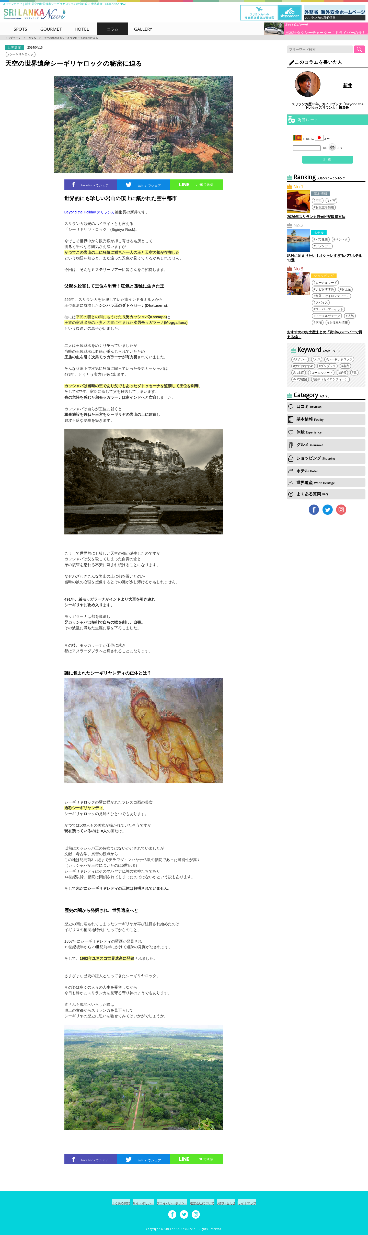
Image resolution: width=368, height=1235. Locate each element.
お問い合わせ (235, 1203)
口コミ (304, 406)
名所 (346, 366)
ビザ (332, 200)
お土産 (346, 289)
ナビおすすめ (325, 289)
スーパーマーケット (329, 309)
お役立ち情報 (325, 207)
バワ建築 (322, 239)
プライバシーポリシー (169, 1203)
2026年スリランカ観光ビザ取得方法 (316, 216)
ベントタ (342, 239)
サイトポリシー (134, 1203)
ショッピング (324, 275)
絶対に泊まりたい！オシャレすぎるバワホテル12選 (324, 257)
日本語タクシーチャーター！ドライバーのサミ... (326, 32)
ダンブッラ (328, 366)
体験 (304, 432)
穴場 (319, 322)
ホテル (319, 232)
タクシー (301, 359)
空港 (319, 200)
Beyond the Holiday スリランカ (91, 212)
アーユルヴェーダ (328, 316)
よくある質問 (308, 494)
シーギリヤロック (21, 54)
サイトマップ (261, 1203)
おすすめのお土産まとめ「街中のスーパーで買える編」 (324, 334)
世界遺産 (14, 47)
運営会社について (205, 1203)
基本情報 (320, 193)
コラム (32, 38)
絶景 (343, 372)
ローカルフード (326, 282)
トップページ (12, 38)
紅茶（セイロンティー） (332, 296)
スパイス (322, 302)
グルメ (305, 445)
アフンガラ (323, 246)
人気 (351, 316)
